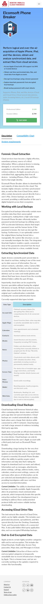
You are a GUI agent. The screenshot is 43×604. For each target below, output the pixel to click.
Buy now (21, 120)
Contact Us (7, 587)
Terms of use (8, 592)
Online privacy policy (10, 595)
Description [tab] (7, 135)
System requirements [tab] (11, 141)
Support (6, 590)
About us (6, 584)
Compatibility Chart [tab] (25, 135)
